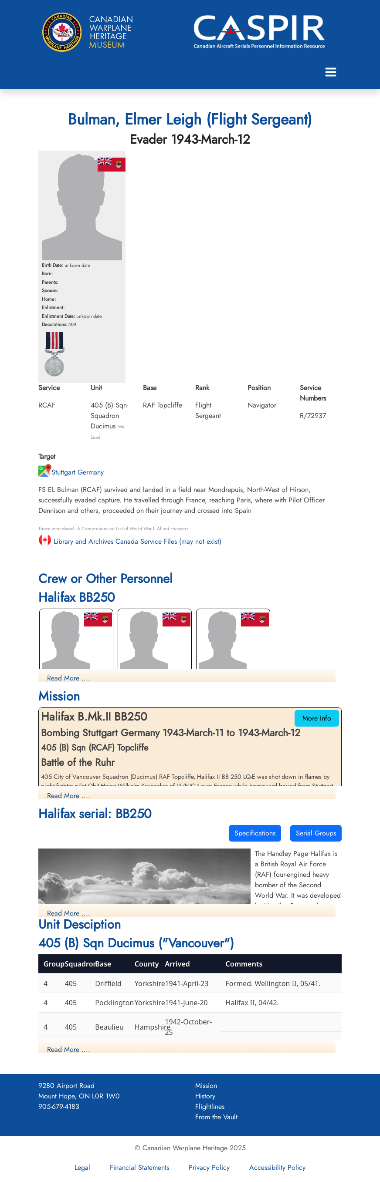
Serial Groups (316, 833)
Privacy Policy (209, 1167)
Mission (206, 1086)
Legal (82, 1167)
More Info (316, 718)
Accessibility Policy (277, 1167)
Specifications (254, 833)
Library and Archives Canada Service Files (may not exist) (129, 541)
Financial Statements (139, 1167)
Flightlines (209, 1106)
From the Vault (216, 1117)
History (205, 1096)
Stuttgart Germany (71, 472)
